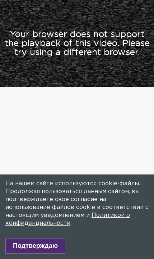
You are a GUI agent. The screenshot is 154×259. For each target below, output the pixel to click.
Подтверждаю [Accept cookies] (35, 245)
